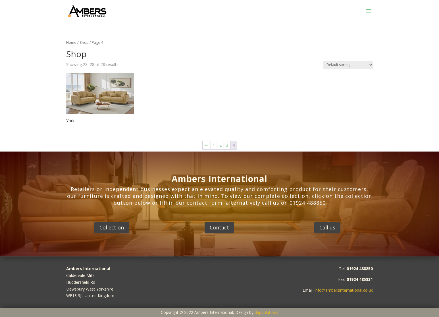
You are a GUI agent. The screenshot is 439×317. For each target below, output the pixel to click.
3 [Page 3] (227, 145)
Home (71, 42)
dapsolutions (266, 312)
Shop (84, 42)
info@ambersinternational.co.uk (344, 290)
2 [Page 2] (220, 145)
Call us (327, 227)
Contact (219, 227)
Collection (111, 227)
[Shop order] (348, 65)
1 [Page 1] (214, 145)
